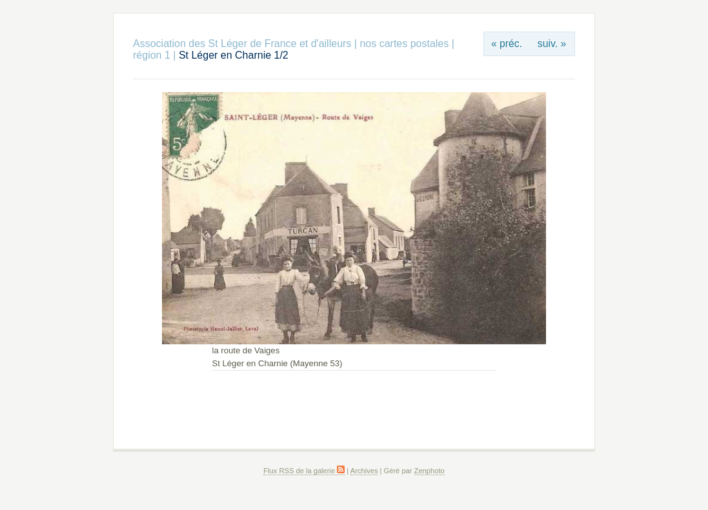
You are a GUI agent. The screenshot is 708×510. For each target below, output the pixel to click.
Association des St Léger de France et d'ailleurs (242, 43)
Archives (364, 471)
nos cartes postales (404, 43)
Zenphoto (429, 471)
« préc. (506, 43)
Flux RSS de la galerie (304, 471)
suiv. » (552, 43)
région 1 (151, 55)
